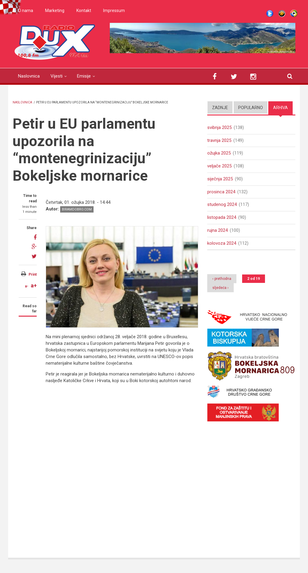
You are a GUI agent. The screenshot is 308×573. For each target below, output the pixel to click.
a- (26, 286)
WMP (294, 14)
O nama (25, 10)
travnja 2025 (219, 140)
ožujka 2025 (219, 153)
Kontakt (83, 10)
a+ (34, 285)
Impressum (114, 10)
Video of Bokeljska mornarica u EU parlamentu (142, 467)
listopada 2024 (221, 217)
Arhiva (280, 107)
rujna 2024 (217, 230)
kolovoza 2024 (221, 243)
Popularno (250, 107)
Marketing (54, 10)
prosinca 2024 (221, 192)
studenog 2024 (222, 204)
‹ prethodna (221, 279)
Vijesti (57, 76)
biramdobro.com (77, 209)
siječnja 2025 (220, 179)
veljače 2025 (219, 166)
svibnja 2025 (219, 127)
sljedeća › (220, 288)
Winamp (282, 14)
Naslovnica (29, 76)
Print (33, 274)
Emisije (84, 76)
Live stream (270, 14)
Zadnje (220, 107)
